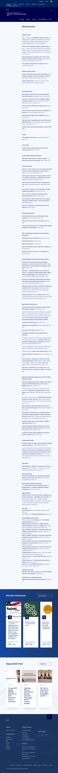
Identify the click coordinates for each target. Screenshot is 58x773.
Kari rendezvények (42, 19)
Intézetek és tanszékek (26, 730)
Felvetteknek (28, 4)
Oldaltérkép (8, 748)
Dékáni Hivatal (24, 734)
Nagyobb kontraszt (51, 1)
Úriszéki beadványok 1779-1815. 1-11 (30, 552)
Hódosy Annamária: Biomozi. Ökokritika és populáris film (34, 579)
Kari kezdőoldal (8, 4)
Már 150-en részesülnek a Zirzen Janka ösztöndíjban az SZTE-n (44, 692)
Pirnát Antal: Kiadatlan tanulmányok (30, 354)
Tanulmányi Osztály (25, 738)
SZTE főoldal (15, 4)
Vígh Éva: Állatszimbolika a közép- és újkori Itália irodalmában (35, 246)
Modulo (7, 745)
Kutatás (34, 19)
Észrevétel (8, 746)
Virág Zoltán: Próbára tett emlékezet (30, 325)
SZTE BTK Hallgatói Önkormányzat (28, 739)
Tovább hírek (43, 664)
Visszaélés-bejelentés (27, 765)
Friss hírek (10, 685)
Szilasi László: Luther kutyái (28, 330)
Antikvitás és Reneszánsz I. (28, 241)
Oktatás (28, 19)
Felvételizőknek (21, 4)
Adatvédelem (18, 765)
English (46, 1)
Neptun (7, 741)
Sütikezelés (12, 765)
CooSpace (8, 743)
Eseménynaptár (42, 595)
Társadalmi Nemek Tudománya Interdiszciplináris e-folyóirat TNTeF (36, 127)
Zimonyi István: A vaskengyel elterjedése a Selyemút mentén (35, 46)
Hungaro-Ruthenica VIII (27, 510)
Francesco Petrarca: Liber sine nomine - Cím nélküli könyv (34, 251)
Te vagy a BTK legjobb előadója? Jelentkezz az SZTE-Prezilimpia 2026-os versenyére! (12, 695)
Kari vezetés (24, 732)
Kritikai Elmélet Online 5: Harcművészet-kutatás (35, 485)
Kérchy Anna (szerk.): (34, 105)
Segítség (50, 765)
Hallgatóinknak (34, 4)
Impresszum (44, 765)
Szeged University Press (10, 730)
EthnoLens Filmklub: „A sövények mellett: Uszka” (30, 623)
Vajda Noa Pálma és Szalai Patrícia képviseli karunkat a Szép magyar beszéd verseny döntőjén (28, 695)
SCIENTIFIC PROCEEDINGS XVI (38, 514)
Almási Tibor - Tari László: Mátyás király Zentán (32, 564)
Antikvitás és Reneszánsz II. (28, 244)
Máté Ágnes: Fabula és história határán (30, 238)
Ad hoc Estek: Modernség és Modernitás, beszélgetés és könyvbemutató (46, 625)
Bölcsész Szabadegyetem (14, 6)
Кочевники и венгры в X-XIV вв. (41, 37)
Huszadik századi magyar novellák (39, 351)
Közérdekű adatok (37, 765)
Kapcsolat (41, 1)
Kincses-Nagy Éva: (32, 63)
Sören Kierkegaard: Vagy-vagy (28, 137)
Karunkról (21, 19)
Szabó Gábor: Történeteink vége (29, 322)
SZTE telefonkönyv (9, 739)
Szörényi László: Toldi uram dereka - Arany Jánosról (33, 221)
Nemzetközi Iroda (25, 736)
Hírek (50, 19)
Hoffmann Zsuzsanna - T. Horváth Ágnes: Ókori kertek (34, 556)
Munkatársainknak (42, 4)
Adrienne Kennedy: (33, 115)
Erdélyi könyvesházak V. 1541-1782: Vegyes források (34, 294)
